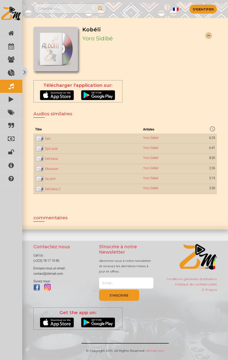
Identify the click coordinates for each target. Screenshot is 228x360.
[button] (177, 8)
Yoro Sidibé (97, 38)
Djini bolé (51, 149)
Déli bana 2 (52, 189)
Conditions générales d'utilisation (191, 279)
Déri (48, 138)
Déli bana (51, 159)
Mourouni (51, 169)
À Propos (209, 290)
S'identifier (203, 9)
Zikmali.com (154, 351)
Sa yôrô (50, 179)
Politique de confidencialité (196, 284)
